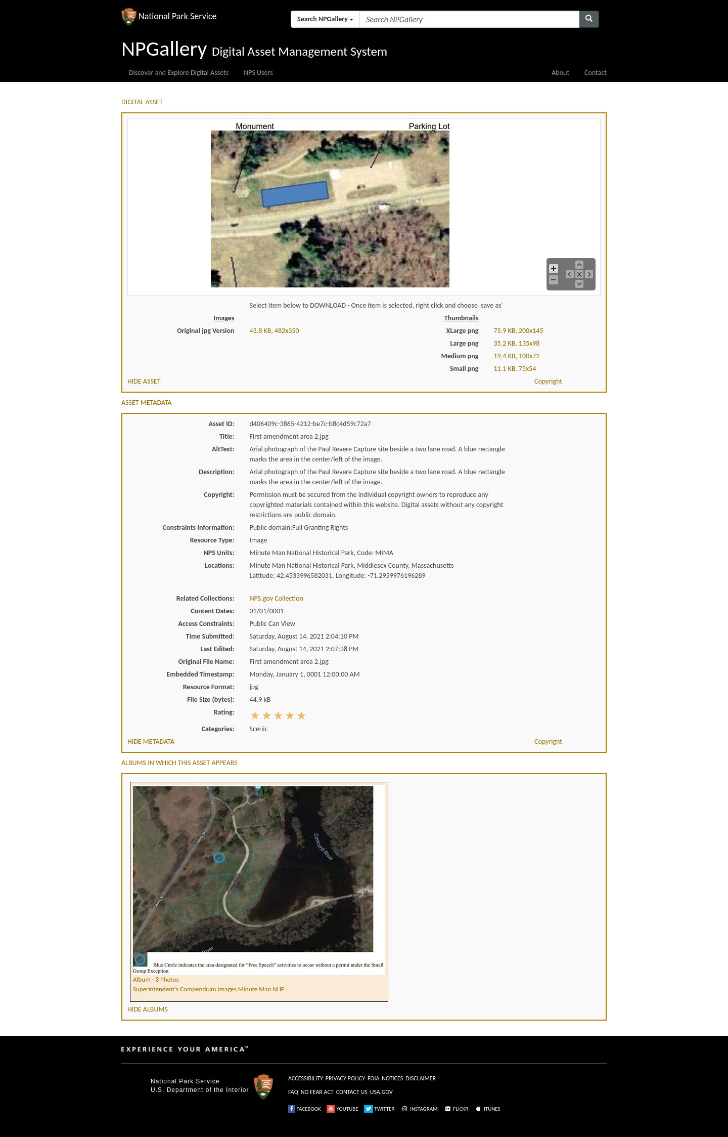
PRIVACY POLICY (345, 1078)
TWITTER (379, 1109)
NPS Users (258, 72)
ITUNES (487, 1109)
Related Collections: (205, 598)
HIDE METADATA (150, 741)
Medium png (460, 356)
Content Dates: (212, 611)
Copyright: (219, 494)
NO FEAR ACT (317, 1092)
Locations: (219, 565)
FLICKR (456, 1109)
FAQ (293, 1092)
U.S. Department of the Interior (200, 1089)
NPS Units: (219, 553)
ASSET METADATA (146, 402)
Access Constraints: (206, 623)
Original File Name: (206, 661)
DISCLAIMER (420, 1078)
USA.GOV (381, 1092)
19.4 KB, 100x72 (517, 356)
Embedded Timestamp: (200, 674)
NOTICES (392, 1078)
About (560, 72)
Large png (464, 343)
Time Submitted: (210, 636)
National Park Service (185, 1081)
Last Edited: (218, 649)
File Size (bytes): (210, 699)
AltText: (223, 449)
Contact (595, 72)
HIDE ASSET (144, 381)
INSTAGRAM (419, 1109)
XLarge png (462, 330)
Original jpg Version (205, 330)
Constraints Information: (199, 527)
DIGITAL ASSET (142, 102)
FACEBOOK (304, 1109)
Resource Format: (209, 687)
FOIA (373, 1078)
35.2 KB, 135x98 (517, 343)
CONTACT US (352, 1092)
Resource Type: (212, 540)
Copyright (548, 381)
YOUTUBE (342, 1109)
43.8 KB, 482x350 (274, 330)
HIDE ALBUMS (147, 1009)
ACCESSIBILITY (305, 1078)
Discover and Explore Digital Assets (179, 72)
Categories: (218, 729)
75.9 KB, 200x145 (518, 330)
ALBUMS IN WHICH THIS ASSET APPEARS (179, 763)
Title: (227, 436)
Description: (216, 472)
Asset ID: (221, 423)
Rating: (224, 712)
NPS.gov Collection (276, 598)
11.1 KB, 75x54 (515, 368)
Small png (464, 368)
